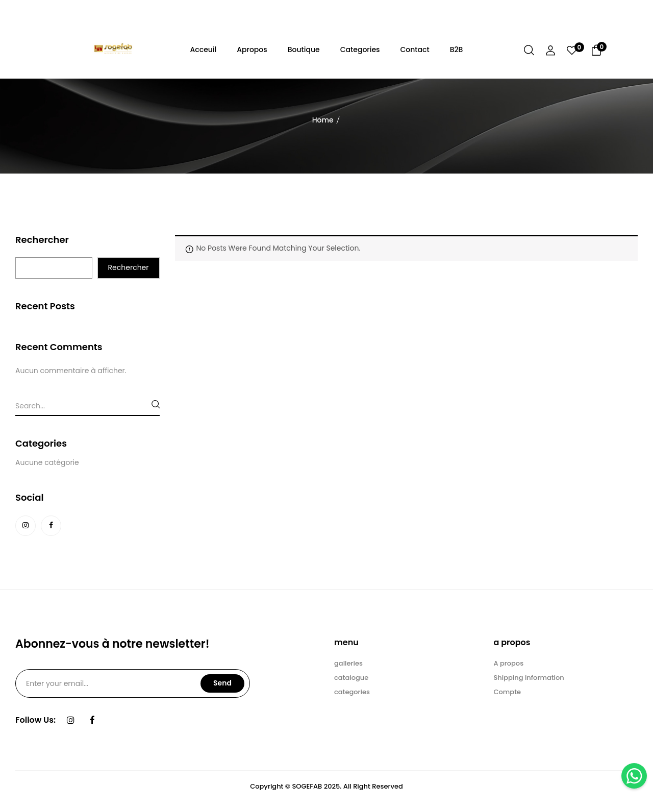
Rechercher (42, 239)
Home (323, 120)
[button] (596, 51)
